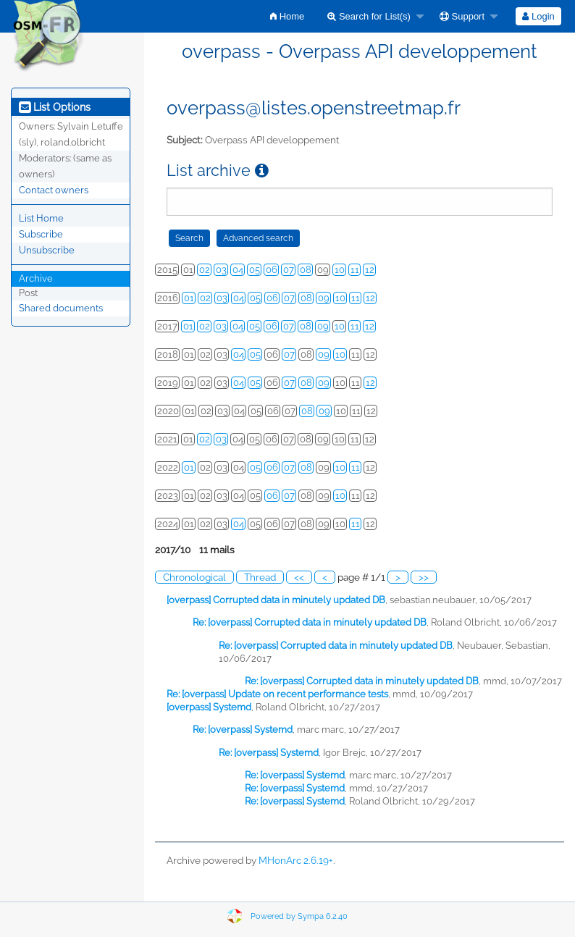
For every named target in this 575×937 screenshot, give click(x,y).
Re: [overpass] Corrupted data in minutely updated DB (310, 622)
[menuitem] (287, 16)
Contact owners (53, 190)
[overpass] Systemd (209, 707)
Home (287, 16)
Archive (36, 278)
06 (271, 269)
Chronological (194, 577)
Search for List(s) (369, 16)
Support (462, 16)
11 (355, 269)
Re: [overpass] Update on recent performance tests (277, 694)
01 (189, 298)
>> (424, 577)
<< (299, 577)
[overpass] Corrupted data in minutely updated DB (276, 599)
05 (254, 269)
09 (324, 298)
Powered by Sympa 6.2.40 (299, 916)
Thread (260, 577)
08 (305, 269)
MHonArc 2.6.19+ (296, 860)
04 (237, 269)
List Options (55, 107)
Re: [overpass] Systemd (243, 729)
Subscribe (41, 234)
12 (369, 269)
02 (204, 269)
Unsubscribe (47, 250)
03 (221, 269)
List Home (41, 218)
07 (288, 269)
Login (538, 16)
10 (340, 269)
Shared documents (61, 308)
